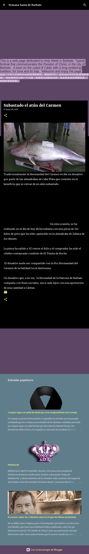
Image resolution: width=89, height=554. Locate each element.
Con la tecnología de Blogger (44, 549)
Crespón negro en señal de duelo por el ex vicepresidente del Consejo (42, 412)
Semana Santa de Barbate (25, 4)
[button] (5, 116)
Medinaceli (13, 465)
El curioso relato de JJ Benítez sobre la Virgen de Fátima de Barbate (42, 517)
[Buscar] (85, 5)
